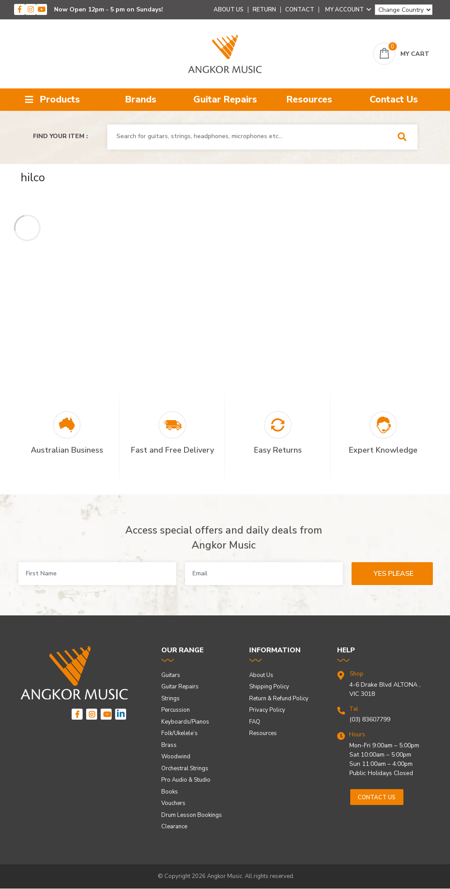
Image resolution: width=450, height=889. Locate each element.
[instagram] (30, 9)
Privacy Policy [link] (267, 710)
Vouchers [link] (173, 803)
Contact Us (394, 99)
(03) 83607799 (369, 719)
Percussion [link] (175, 710)
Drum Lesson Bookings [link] (191, 815)
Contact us (377, 797)
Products (52, 99)
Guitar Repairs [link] (180, 687)
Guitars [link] (170, 675)
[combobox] (249, 136)
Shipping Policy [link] (269, 687)
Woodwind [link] (175, 757)
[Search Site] (404, 137)
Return (264, 10)
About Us (228, 10)
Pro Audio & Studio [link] (185, 780)
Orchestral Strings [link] (184, 768)
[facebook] (19, 9)
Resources (309, 99)
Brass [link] (169, 745)
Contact (299, 10)
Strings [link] (170, 698)
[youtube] (41, 9)
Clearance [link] (174, 826)
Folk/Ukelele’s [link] (179, 733)
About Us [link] (261, 675)
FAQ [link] (254, 722)
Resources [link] (263, 733)
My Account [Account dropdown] (348, 10)
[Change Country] (403, 9)
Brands (140, 99)
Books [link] (169, 792)
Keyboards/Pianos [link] (185, 722)
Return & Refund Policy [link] (278, 698)
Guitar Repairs (225, 99)
